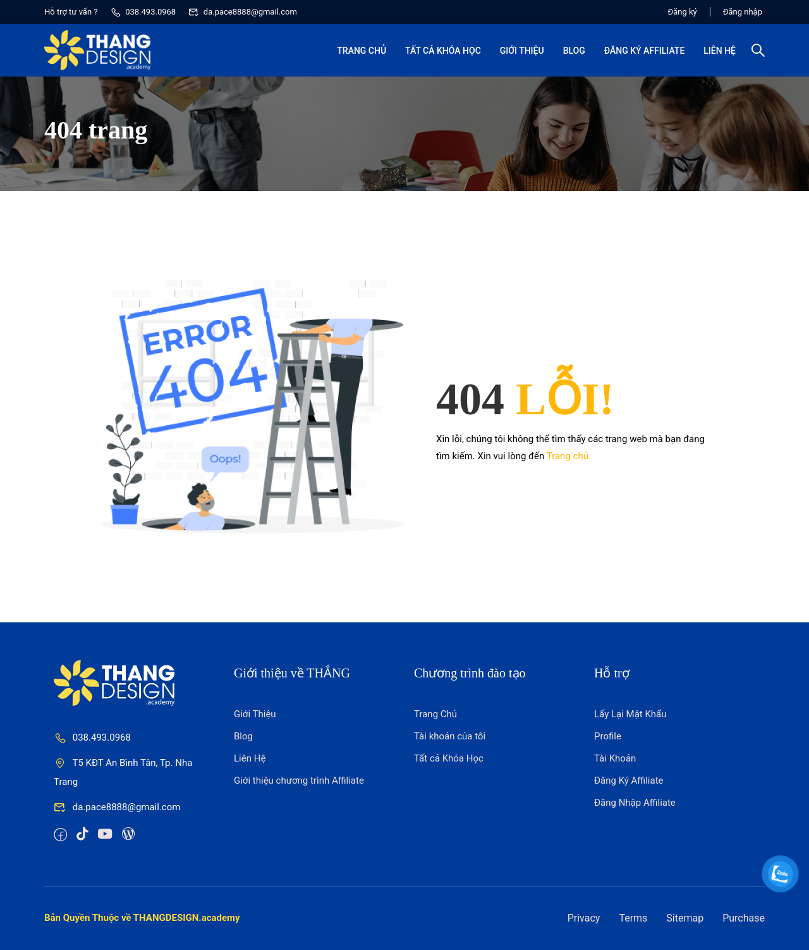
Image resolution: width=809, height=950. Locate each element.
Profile (607, 736)
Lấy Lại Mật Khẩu (630, 714)
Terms (633, 918)
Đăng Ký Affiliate (644, 51)
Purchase (743, 918)
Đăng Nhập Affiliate (635, 802)
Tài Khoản (615, 758)
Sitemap (684, 918)
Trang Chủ (361, 51)
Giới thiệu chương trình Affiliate (299, 780)
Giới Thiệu (522, 51)
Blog (574, 51)
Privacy (584, 918)
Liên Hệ (719, 51)
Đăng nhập (742, 11)
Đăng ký (682, 11)
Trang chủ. (569, 456)
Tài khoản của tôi (449, 736)
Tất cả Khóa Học (443, 51)
